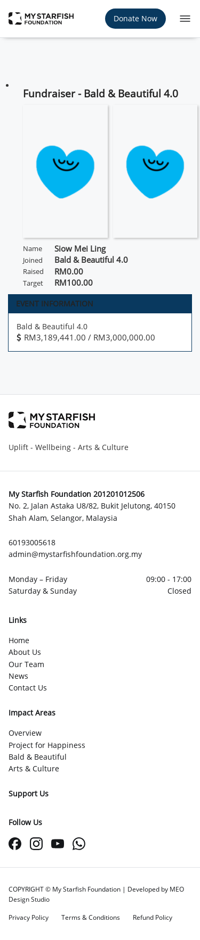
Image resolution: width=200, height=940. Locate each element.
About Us (25, 652)
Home (19, 640)
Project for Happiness (47, 745)
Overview (25, 733)
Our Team (26, 664)
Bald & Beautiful (38, 757)
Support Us (29, 793)
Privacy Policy (29, 917)
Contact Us (28, 688)
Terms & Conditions (90, 917)
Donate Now (135, 18)
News (18, 676)
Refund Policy (152, 917)
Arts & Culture (34, 768)
